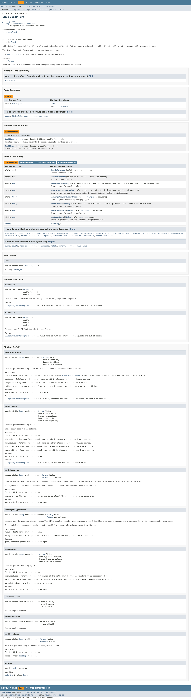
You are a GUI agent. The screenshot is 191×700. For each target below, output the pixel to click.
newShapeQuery (57, 217)
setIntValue (163, 233)
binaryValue (10, 233)
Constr (25, 10)
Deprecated (40, 3)
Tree (32, 3)
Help (48, 3)
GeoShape (83, 217)
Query (14, 183)
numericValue (49, 233)
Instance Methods (46, 163)
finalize (24, 246)
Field (18, 10)
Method (32, 10)
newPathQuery (57, 204)
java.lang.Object (9, 22)
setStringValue (44, 236)
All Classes (51, 7)
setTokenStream (60, 236)
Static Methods (27, 163)
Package (13, 3)
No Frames (37, 7)
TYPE (53, 104)
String (19, 139)
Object (51, 242)
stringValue (75, 236)
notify (54, 246)
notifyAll (63, 246)
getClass (34, 246)
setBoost (74, 233)
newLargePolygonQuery (61, 197)
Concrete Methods (67, 163)
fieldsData (17, 116)
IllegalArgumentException (17, 305)
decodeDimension (58, 170)
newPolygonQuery (58, 210)
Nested (12, 10)
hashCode (45, 246)
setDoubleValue (133, 233)
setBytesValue (87, 233)
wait (73, 246)
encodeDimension (58, 177)
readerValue (62, 233)
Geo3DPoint (10, 139)
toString (55, 224)
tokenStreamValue (104, 236)
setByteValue (118, 233)
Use (27, 3)
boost (7, 116)
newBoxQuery (56, 183)
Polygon (90, 197)
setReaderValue (12, 236)
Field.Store (10, 81)
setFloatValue (149, 233)
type (46, 116)
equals (15, 246)
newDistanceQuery (59, 190)
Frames (29, 7)
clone (7, 246)
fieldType (30, 233)
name (26, 116)
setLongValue (177, 233)
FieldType (17, 104)
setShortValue (28, 236)
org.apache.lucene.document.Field (21, 24)
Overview (5, 3)
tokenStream (36, 116)
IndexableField (9, 32)
